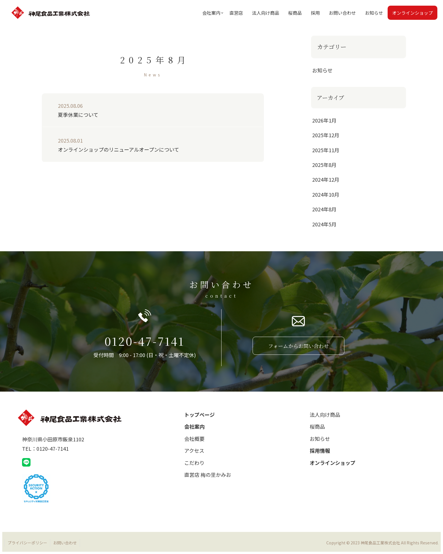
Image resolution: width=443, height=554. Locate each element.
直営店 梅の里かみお (207, 474)
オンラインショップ (332, 462)
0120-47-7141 (144, 341)
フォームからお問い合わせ (298, 345)
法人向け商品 (325, 414)
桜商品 (317, 426)
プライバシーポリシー (27, 543)
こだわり (194, 462)
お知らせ (320, 438)
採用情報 (320, 450)
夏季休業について (147, 109)
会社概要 (194, 438)
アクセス (194, 450)
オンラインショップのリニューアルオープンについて (147, 144)
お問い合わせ (65, 543)
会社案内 (194, 426)
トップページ (199, 414)
